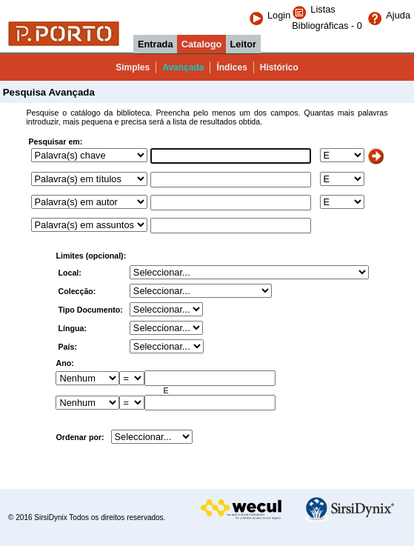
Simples (133, 67)
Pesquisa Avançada (47, 92)
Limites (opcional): (91, 255)
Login (269, 15)
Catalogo (201, 44)
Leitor (243, 44)
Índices (231, 67)
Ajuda (388, 15)
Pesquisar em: (56, 141)
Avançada (183, 67)
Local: (70, 272)
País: (68, 346)
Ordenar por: (80, 437)
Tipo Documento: (91, 309)
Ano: (64, 363)
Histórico (279, 67)
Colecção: (78, 291)
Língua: (73, 328)
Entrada (155, 44)
